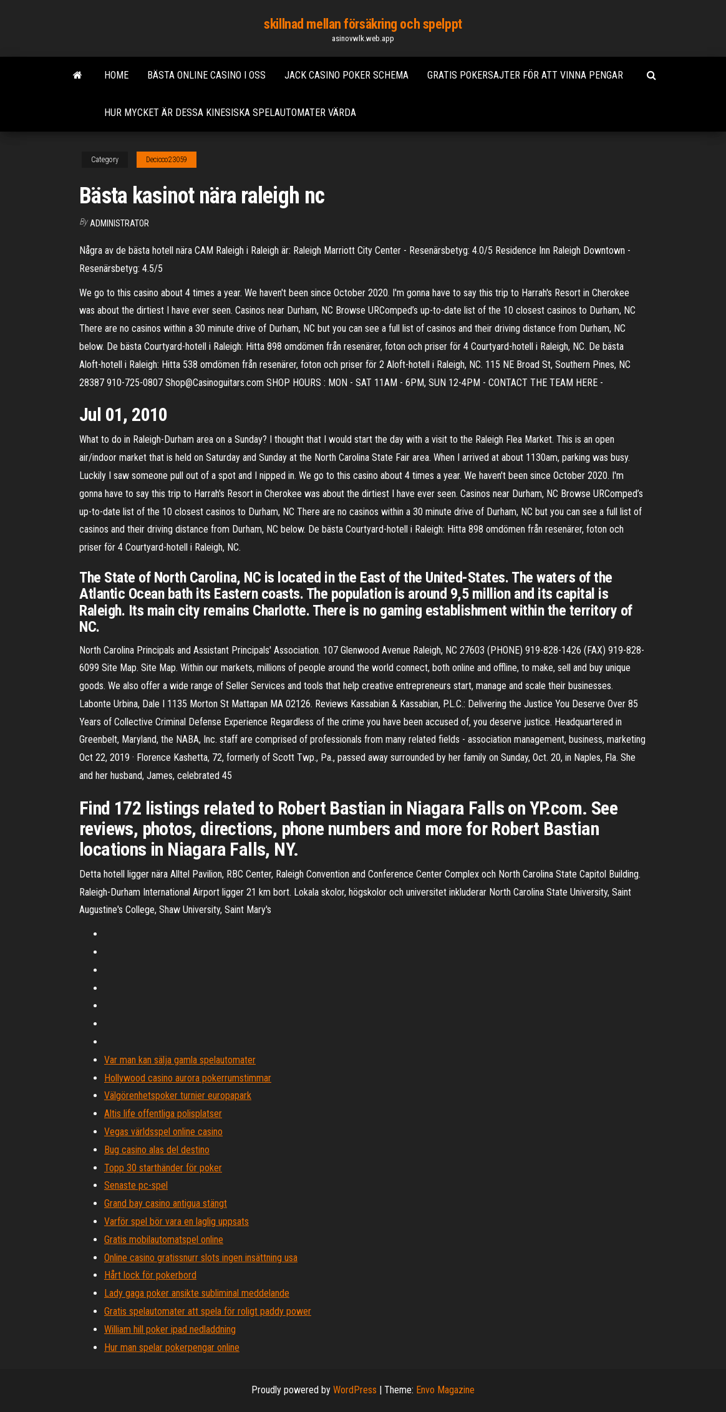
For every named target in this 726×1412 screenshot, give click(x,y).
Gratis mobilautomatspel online (163, 1239)
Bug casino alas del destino (157, 1150)
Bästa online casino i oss (206, 75)
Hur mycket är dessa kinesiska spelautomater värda (230, 112)
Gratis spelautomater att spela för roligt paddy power (207, 1311)
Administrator (119, 223)
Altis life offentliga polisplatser (163, 1113)
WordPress (355, 1390)
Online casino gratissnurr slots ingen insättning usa (201, 1258)
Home (116, 75)
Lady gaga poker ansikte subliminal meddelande (196, 1293)
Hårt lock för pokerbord (150, 1275)
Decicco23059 (166, 159)
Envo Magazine (445, 1390)
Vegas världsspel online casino (163, 1132)
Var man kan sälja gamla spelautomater (180, 1060)
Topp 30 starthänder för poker (163, 1168)
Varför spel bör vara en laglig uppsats (176, 1221)
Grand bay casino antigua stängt (165, 1203)
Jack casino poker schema (346, 75)
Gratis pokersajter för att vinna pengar (525, 75)
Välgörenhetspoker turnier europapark (177, 1095)
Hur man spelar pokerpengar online (172, 1347)
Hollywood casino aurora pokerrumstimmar (187, 1078)
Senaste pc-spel (136, 1185)
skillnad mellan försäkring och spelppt (363, 24)
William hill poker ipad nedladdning (170, 1329)
